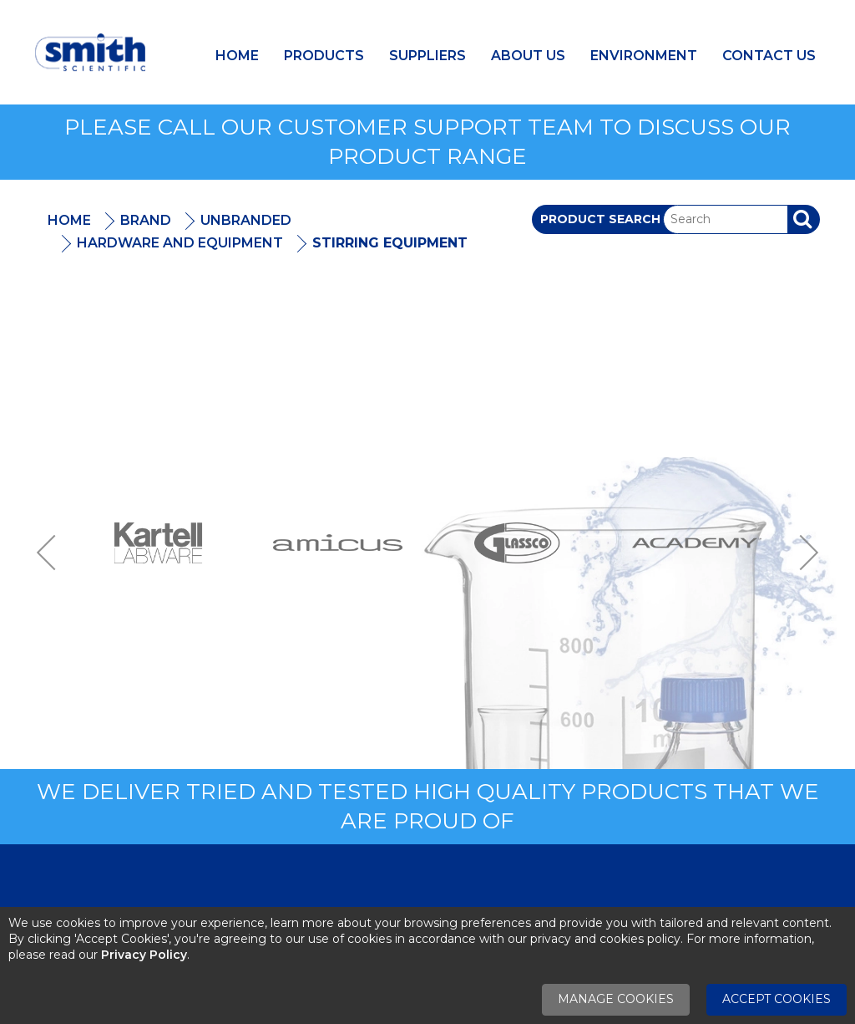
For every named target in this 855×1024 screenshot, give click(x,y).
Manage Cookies (616, 998)
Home (237, 56)
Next (803, 552)
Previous (51, 552)
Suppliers (427, 56)
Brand (145, 220)
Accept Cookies (776, 998)
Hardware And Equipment (180, 243)
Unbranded (245, 220)
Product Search (600, 219)
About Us (528, 56)
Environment (643, 56)
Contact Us (769, 56)
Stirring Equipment (390, 243)
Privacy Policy (144, 954)
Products (324, 56)
